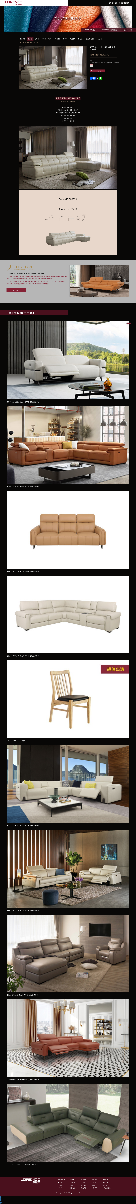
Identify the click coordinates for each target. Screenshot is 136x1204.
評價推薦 (94, 1179)
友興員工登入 (107, 1188)
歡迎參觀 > (16, 290)
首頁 (22, 42)
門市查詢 (73, 1188)
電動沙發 (22, 39)
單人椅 (44, 39)
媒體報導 (83, 1179)
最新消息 (73, 1179)
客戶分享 (105, 1182)
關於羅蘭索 (61, 1179)
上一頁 (100, 39)
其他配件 (81, 39)
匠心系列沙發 (128, 30)
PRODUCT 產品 (90, 30)
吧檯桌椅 (58, 39)
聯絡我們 (83, 1188)
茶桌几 (65, 39)
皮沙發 (30, 39)
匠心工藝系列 (90, 39)
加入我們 (105, 1185)
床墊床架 (73, 39)
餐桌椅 (50, 39)
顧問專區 (105, 1179)
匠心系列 (61, 1182)
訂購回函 (94, 1188)
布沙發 (37, 39)
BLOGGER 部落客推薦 (109, 30)
